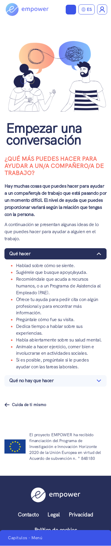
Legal (53, 514)
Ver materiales (71, 9)
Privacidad (81, 514)
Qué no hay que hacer (56, 382)
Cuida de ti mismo (29, 404)
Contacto (28, 514)
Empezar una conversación (44, 134)
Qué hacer (56, 255)
